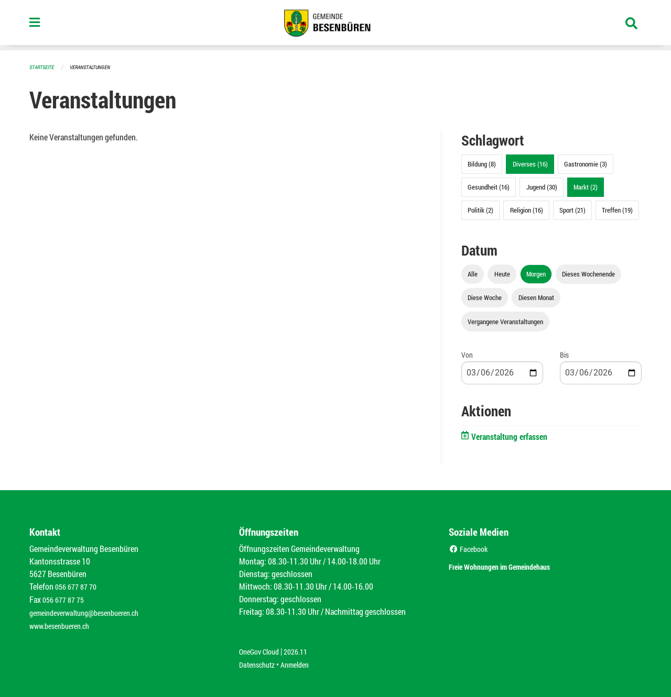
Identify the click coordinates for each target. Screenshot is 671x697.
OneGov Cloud (262, 648)
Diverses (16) (530, 163)
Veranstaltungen (94, 67)
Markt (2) (585, 186)
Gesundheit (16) (489, 186)
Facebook (470, 548)
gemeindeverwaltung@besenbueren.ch (92, 610)
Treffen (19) (617, 209)
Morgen (536, 273)
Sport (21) (572, 209)
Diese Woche (485, 297)
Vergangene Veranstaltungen (505, 321)
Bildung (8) (482, 163)
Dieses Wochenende (588, 273)
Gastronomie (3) (585, 163)
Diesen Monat (536, 297)
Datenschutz (259, 661)
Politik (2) (480, 209)
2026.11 (303, 648)
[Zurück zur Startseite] (335, 25)
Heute (502, 273)
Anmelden (302, 661)
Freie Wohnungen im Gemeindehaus (518, 564)
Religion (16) (526, 209)
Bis (564, 354)
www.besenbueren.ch (64, 623)
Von (467, 354)
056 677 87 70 (78, 585)
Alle (473, 273)
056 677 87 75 (65, 598)
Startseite (43, 67)
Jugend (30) (541, 186)
